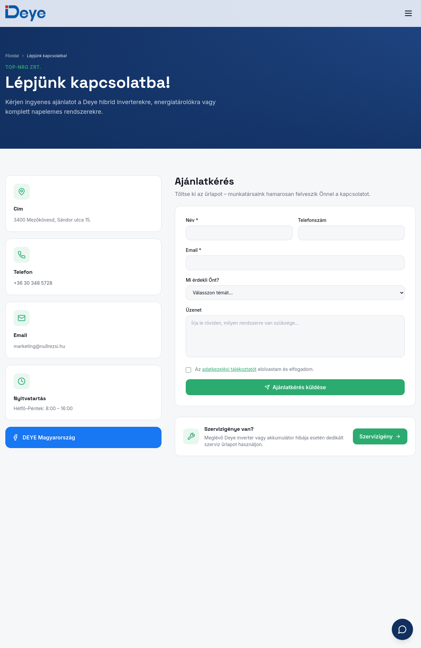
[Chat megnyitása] (402, 629)
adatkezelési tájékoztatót (229, 369)
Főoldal (12, 55)
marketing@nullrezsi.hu (39, 346)
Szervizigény (380, 436)
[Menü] (408, 13)
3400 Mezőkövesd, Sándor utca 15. (52, 220)
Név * (192, 220)
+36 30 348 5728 (33, 283)
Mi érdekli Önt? (202, 280)
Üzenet (194, 310)
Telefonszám (312, 220)
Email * (193, 250)
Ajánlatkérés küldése (295, 387)
